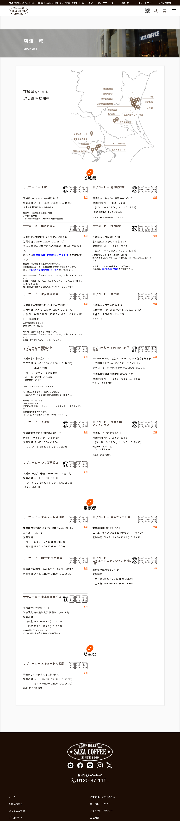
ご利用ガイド (16, 817)
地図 (85, 197)
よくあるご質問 (17, 811)
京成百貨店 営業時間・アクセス (51, 255)
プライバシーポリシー (101, 811)
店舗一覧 (125, 3)
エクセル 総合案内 (110, 269)
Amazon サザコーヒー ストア (79, 3)
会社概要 (94, 817)
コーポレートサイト (143, 3)
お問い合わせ (164, 3)
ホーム (12, 797)
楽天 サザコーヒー (106, 3)
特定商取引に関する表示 (102, 797)
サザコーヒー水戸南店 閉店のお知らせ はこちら (119, 367)
